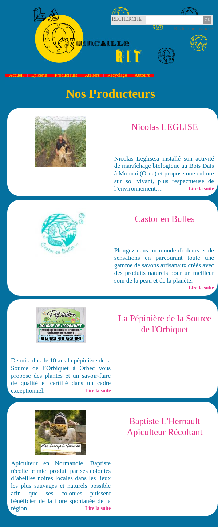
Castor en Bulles (164, 219)
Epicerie (39, 75)
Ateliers (92, 75)
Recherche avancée (193, 28)
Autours (142, 75)
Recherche (120, 19)
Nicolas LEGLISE (164, 127)
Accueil (16, 75)
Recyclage (117, 75)
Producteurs (66, 75)
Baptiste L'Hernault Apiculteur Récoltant (164, 426)
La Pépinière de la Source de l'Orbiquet (164, 323)
